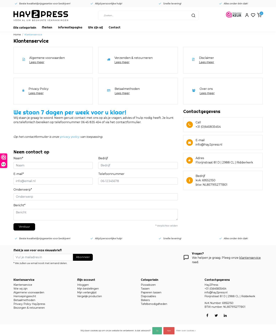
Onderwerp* (22, 189)
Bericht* (19, 205)
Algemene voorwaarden (28, 292)
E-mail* (18, 174)
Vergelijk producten (89, 296)
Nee (169, 330)
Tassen (145, 288)
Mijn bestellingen (88, 288)
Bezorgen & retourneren (29, 307)
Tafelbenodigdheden (154, 304)
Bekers (145, 300)
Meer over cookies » (186, 330)
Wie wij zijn (20, 288)
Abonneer (83, 257)
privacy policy (70, 136)
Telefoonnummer (111, 174)
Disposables (148, 296)
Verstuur (24, 226)
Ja (157, 330)
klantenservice (250, 257)
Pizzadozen (148, 284)
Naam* (18, 158)
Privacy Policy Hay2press (29, 304)
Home (17, 34)
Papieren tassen (151, 292)
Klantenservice (33, 34)
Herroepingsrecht (24, 296)
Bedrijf (103, 158)
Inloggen (83, 284)
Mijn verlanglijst (87, 292)
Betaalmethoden (24, 300)
